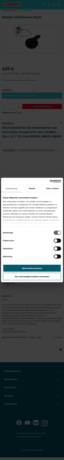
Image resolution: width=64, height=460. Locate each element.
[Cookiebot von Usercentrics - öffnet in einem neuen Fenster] (49, 181)
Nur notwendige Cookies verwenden (32, 276)
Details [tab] (32, 188)
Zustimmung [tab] (11, 188)
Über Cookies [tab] (52, 188)
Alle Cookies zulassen (32, 268)
